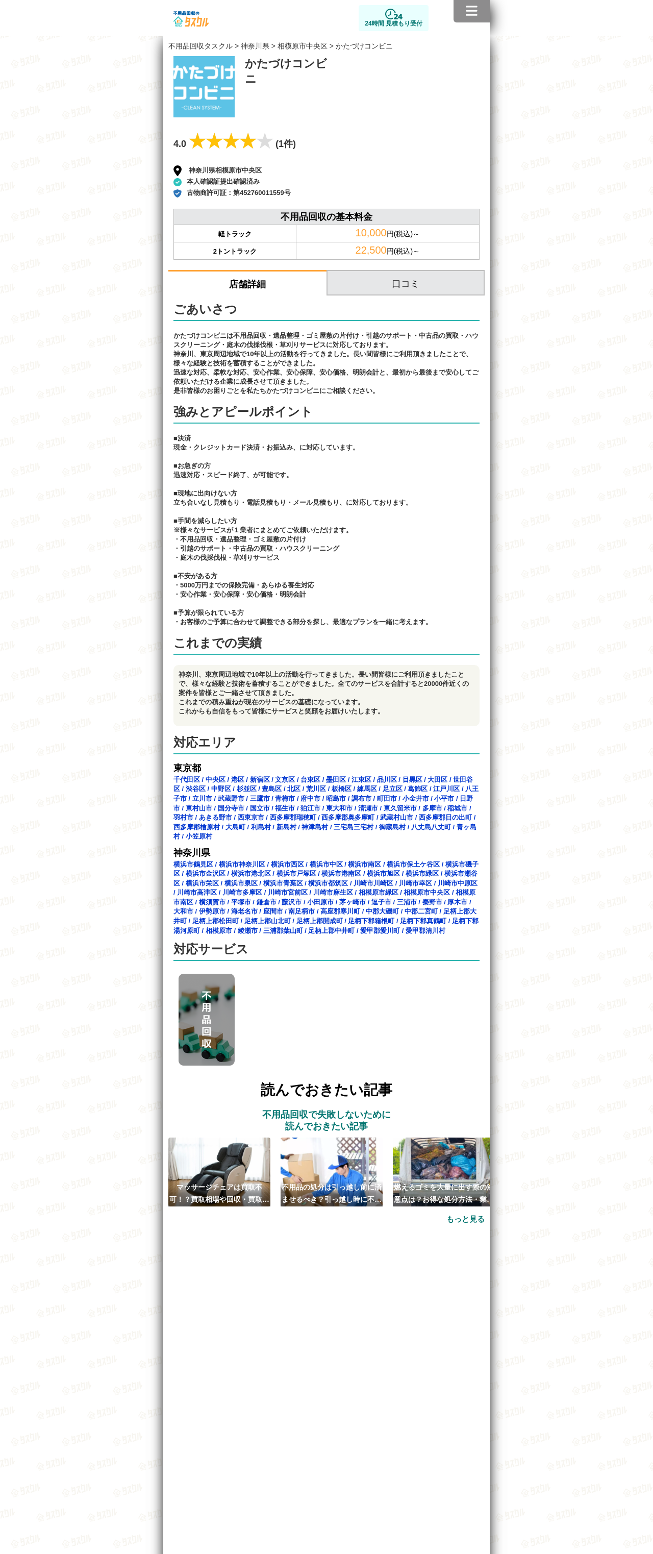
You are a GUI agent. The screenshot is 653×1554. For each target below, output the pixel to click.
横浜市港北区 (251, 873)
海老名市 (244, 911)
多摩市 (432, 808)
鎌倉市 (267, 902)
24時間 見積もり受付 (393, 23)
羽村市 (183, 817)
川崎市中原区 (458, 883)
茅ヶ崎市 (352, 902)
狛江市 (310, 808)
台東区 (310, 779)
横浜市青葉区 (283, 883)
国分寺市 (231, 808)
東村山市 (199, 808)
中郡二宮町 (421, 911)
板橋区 (341, 789)
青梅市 (285, 798)
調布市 (361, 798)
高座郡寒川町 (340, 911)
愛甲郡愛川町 (380, 930)
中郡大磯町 (382, 911)
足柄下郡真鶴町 (423, 921)
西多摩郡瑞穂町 (293, 817)
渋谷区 (196, 789)
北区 (293, 789)
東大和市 (339, 808)
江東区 (361, 779)
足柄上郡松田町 (215, 921)
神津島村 (315, 827)
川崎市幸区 (415, 883)
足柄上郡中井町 (331, 930)
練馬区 (367, 789)
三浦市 (407, 902)
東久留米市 (400, 808)
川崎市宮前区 (288, 892)
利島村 (261, 827)
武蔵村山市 (396, 817)
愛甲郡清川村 (425, 930)
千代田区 (186, 779)
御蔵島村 (392, 827)
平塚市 (241, 902)
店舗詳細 (247, 284)
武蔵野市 (231, 798)
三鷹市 (260, 798)
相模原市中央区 (303, 46)
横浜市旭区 (383, 873)
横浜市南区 (364, 864)
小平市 (444, 798)
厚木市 (457, 902)
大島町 (235, 827)
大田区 (437, 779)
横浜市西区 (287, 864)
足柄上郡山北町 (267, 921)
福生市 (285, 808)
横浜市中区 (326, 864)
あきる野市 (215, 817)
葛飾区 (418, 789)
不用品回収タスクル (200, 46)
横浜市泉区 (241, 883)
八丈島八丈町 (431, 827)
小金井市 (416, 798)
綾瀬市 (248, 930)
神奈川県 (255, 46)
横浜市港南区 (341, 873)
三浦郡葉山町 (283, 930)
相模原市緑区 (378, 892)
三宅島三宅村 (353, 827)
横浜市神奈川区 (242, 864)
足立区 (393, 789)
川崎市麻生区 (333, 892)
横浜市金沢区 (205, 873)
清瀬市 (368, 808)
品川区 (387, 779)
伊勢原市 (212, 911)
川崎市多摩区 (242, 892)
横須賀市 (212, 902)
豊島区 (272, 789)
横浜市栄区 (202, 883)
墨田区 (336, 779)
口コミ (405, 284)
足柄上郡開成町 (319, 921)
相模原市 (219, 930)
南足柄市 (301, 911)
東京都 (187, 768)
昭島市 (336, 798)
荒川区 (316, 789)
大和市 (183, 911)
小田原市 (320, 902)
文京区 (285, 779)
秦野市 (432, 902)
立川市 (202, 798)
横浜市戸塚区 (296, 873)
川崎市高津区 (197, 892)
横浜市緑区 (422, 873)
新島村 (286, 827)
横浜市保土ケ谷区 (413, 864)
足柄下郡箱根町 (371, 921)
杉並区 (247, 789)
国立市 (260, 808)
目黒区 (412, 779)
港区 (237, 779)
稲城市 (457, 808)
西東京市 (251, 817)
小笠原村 (199, 836)
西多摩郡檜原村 (196, 827)
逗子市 (381, 902)
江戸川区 (446, 789)
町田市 (387, 798)
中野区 (221, 789)
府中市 (310, 798)
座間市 (273, 911)
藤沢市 (292, 902)
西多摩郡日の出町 (445, 817)
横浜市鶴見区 (193, 864)
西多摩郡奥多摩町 (347, 817)
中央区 (215, 779)
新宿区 (260, 779)
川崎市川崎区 (373, 883)
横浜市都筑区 (328, 883)
